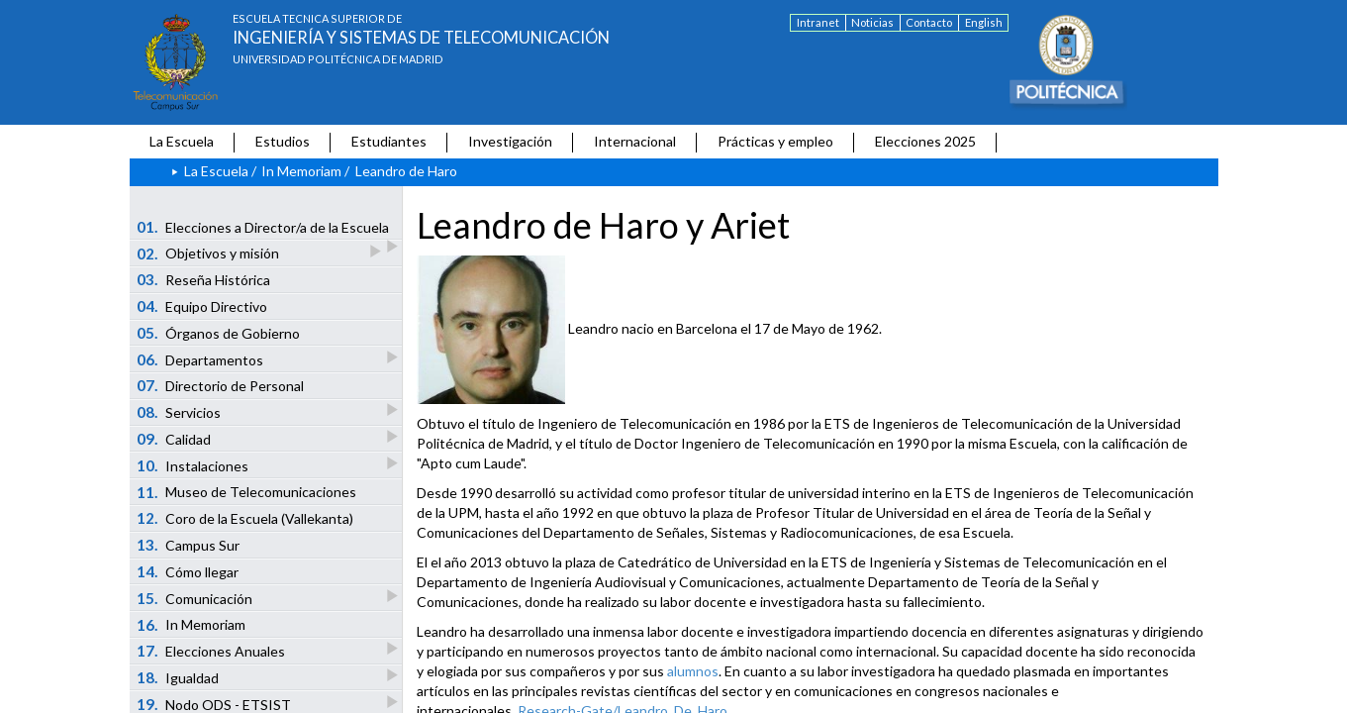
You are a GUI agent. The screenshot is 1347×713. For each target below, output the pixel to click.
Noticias (872, 22)
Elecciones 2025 (925, 141)
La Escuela (181, 141)
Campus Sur (188, 545)
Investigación (510, 141)
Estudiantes (389, 141)
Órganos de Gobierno (218, 333)
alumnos (693, 670)
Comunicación (195, 597)
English (984, 22)
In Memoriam (301, 170)
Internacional (635, 141)
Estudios (282, 141)
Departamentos (201, 359)
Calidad (175, 438)
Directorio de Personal (220, 385)
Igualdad (179, 676)
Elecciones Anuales (212, 650)
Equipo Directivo (202, 306)
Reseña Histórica (203, 279)
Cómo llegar (188, 571)
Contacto (929, 22)
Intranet (818, 22)
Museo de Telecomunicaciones (246, 492)
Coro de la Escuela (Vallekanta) (245, 518)
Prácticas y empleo (775, 141)
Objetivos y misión (209, 253)
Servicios (180, 411)
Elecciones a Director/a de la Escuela (264, 229)
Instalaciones (193, 465)
